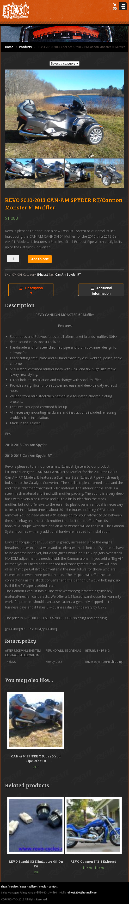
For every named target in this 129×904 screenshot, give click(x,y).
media (42, 886)
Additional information (102, 291)
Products (25, 47)
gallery (33, 886)
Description (33, 288)
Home (9, 47)
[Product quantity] (13, 258)
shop (4, 886)
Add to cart (40, 259)
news (23, 886)
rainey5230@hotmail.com (82, 892)
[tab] (31, 290)
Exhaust (42, 275)
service (13, 886)
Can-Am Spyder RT (68, 275)
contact (53, 886)
